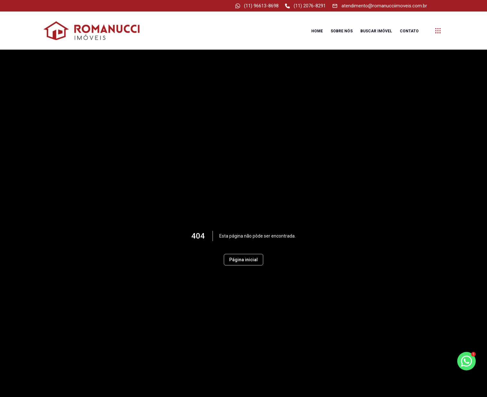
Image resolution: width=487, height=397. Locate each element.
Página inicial (243, 259)
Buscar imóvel (376, 31)
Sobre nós (342, 31)
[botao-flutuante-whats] (466, 361)
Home (317, 31)
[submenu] (438, 30)
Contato (409, 31)
